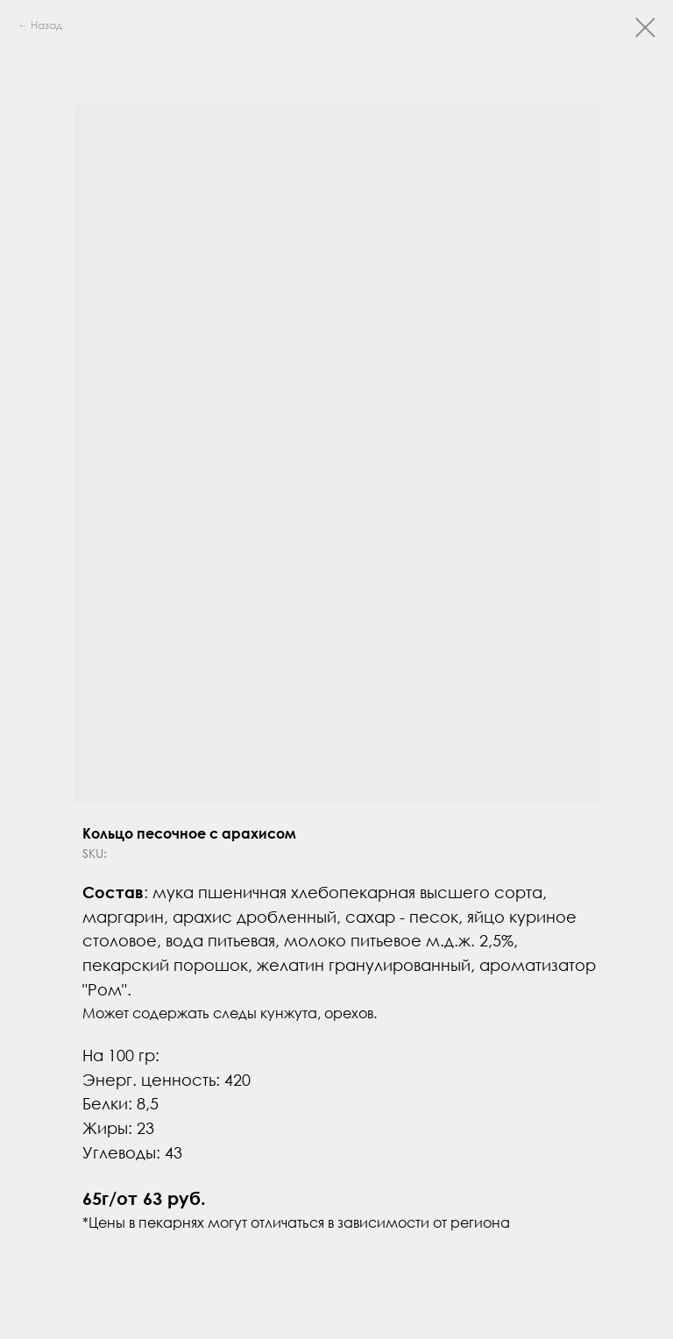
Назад (46, 25)
